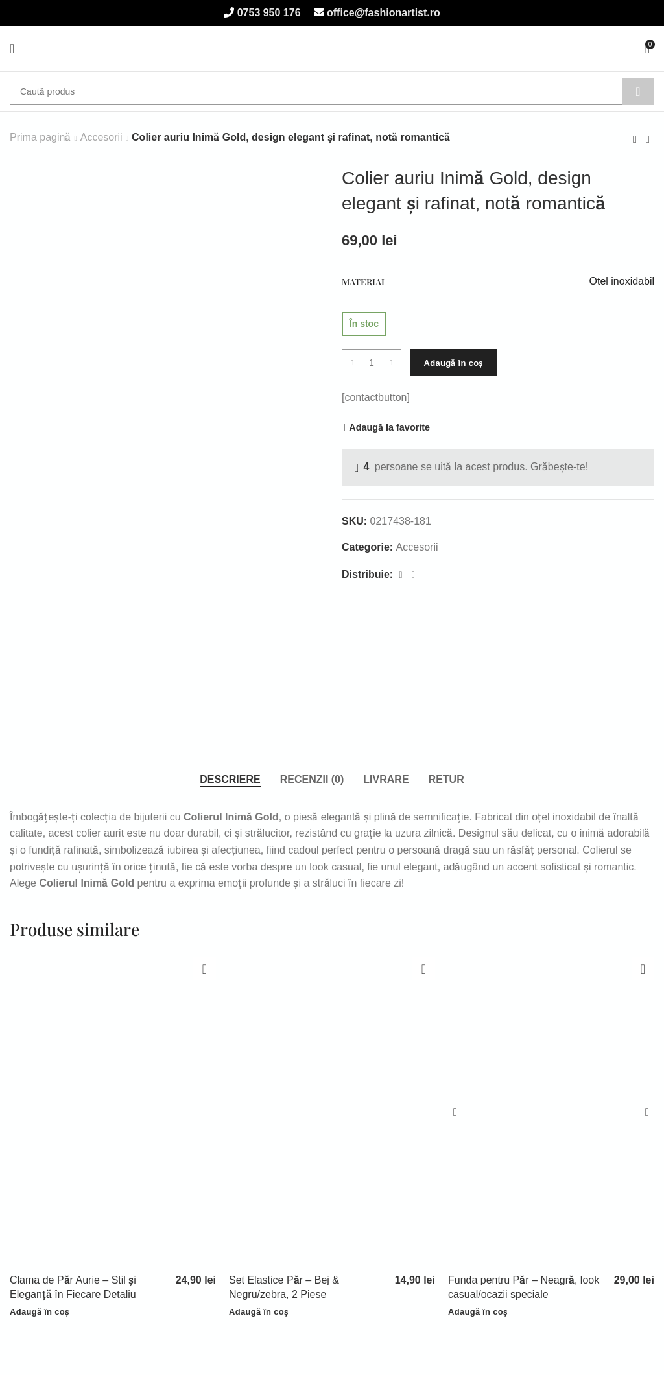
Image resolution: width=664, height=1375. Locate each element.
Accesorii (101, 137)
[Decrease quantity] (352, 363)
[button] (39, 1312)
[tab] (230, 780)
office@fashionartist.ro (382, 12)
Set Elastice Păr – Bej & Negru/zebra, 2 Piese (284, 1287)
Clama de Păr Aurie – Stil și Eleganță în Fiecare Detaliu (73, 1287)
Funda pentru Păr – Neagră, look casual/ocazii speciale (523, 1287)
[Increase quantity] (391, 363)
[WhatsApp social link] (413, 575)
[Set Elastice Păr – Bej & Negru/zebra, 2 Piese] (332, 1112)
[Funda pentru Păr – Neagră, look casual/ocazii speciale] (551, 1112)
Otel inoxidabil (622, 281)
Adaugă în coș (453, 363)
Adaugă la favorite (389, 427)
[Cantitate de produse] (371, 363)
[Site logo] (332, 48)
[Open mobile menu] (12, 49)
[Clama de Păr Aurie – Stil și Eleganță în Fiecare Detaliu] (113, 1112)
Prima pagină (40, 137)
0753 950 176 (267, 12)
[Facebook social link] (401, 575)
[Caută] (332, 91)
